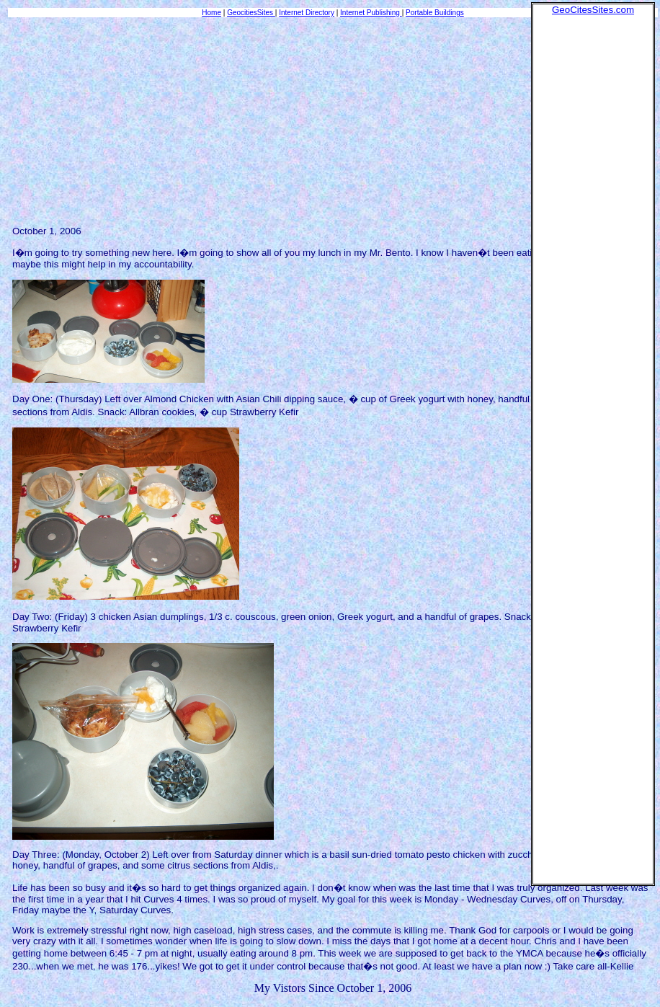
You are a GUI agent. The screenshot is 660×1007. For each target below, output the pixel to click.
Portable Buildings (435, 13)
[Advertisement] (593, 231)
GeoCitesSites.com (593, 9)
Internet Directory (306, 13)
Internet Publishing (371, 13)
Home (211, 13)
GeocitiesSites (251, 13)
